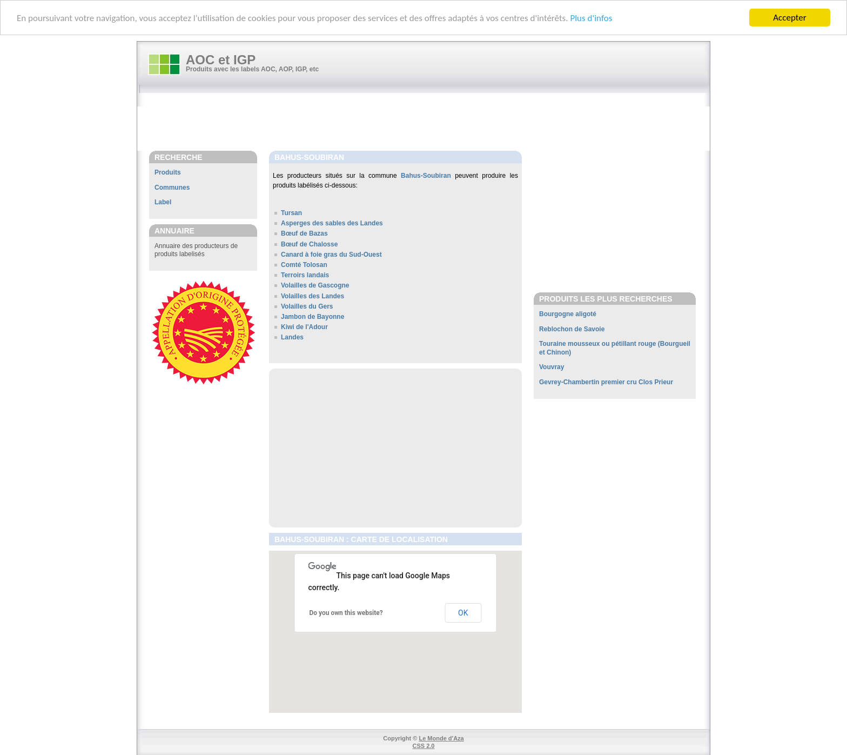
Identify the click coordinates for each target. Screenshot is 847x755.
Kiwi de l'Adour (304, 327)
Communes (172, 187)
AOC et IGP (221, 59)
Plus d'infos (591, 17)
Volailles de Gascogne (315, 285)
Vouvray (551, 367)
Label (162, 202)
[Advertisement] (429, 122)
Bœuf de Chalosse (309, 244)
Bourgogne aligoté (567, 314)
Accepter (789, 17)
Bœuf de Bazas (304, 233)
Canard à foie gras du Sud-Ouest (331, 254)
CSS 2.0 (424, 746)
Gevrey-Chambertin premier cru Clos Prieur (606, 382)
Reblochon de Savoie (571, 329)
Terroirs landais (305, 275)
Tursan (291, 213)
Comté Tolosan (304, 265)
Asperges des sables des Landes (332, 223)
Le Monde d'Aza (441, 738)
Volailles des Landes (312, 295)
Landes (292, 337)
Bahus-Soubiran (426, 175)
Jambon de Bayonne (312, 316)
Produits (167, 172)
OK (463, 613)
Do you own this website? (346, 612)
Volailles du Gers (307, 306)
